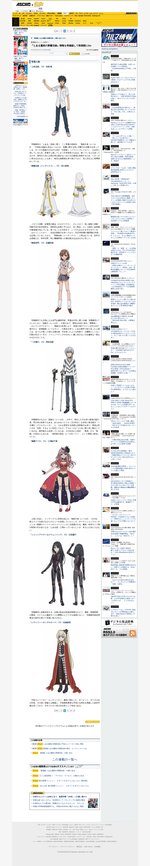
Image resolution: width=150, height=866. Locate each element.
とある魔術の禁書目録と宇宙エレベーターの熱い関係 (63, 744)
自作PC (71, 13)
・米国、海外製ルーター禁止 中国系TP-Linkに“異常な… (20, 111)
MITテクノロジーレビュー (93, 839)
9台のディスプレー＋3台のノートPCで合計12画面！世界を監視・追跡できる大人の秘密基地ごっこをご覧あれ (123, 158)
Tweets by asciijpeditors (110, 49)
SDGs (76, 15)
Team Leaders (71, 836)
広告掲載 (97, 846)
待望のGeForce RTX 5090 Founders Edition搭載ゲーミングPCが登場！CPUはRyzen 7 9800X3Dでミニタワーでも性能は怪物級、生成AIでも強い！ (123, 369)
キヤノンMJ (29, 25)
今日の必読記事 (54, 839)
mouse (29, 18)
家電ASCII (32, 15)
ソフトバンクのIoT (98, 23)
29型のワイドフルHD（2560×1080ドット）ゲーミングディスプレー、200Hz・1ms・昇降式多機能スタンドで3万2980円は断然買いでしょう (123, 267)
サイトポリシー (54, 846)
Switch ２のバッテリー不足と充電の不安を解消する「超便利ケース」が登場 (123, 502)
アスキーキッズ (17, 15)
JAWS (22, 23)
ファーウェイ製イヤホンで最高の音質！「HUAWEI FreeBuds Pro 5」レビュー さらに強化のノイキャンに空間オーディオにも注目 (123, 234)
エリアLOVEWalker (47, 841)
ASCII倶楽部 (131, 13)
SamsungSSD (49, 21)
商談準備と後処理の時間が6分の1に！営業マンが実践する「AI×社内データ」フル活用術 (123, 567)
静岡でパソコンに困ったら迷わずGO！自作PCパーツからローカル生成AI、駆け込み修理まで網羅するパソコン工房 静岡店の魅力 (123, 302)
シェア (52, 53)
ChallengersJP (96, 15)
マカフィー (23, 25)
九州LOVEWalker (90, 841)
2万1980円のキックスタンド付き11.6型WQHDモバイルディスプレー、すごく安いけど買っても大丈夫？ (123, 334)
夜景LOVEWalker (80, 841)
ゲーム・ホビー (39, 4)
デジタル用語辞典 (72, 839)
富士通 (22, 18)
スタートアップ (93, 13)
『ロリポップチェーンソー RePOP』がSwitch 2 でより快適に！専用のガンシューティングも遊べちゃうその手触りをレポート (123, 518)
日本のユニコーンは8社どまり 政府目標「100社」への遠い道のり (60, 797)
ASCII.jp (23, 4)
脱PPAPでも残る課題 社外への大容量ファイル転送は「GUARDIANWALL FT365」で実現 (123, 67)
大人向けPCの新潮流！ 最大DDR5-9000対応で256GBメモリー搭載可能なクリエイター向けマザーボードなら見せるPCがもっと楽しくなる (123, 455)
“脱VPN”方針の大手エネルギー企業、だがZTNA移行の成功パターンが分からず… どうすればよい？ (123, 599)
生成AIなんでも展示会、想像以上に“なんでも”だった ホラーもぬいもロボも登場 (65, 803)
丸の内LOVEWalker (101, 841)
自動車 (59, 13)
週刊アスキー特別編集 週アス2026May (20, 58)
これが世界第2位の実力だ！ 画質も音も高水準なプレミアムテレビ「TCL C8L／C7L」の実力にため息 (123, 111)
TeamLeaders (59, 15)
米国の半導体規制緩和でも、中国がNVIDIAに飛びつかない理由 (58, 806)
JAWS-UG (55, 829)
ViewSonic (78, 21)
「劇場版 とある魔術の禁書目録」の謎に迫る (47, 38)
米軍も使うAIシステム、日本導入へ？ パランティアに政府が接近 (59, 800)
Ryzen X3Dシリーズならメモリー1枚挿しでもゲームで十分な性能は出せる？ (123, 80)
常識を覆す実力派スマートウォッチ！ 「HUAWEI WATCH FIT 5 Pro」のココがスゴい (123, 350)
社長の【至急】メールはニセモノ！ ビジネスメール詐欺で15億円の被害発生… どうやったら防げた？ (123, 388)
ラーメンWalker (37, 841)
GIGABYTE (43, 21)
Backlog (71, 23)
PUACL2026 (87, 15)
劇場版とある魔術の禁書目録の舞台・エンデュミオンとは (65, 748)
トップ (15, 13)
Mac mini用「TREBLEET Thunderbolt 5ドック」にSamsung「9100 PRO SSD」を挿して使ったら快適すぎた (123, 182)
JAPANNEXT (36, 25)
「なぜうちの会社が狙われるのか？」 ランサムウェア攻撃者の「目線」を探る (123, 582)
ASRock (57, 21)
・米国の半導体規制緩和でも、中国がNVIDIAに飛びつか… (20, 105)
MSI (57, 18)
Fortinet (78, 23)
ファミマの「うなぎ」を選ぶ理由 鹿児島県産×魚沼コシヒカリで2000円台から (124, 170)
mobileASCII (81, 839)
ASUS (64, 18)
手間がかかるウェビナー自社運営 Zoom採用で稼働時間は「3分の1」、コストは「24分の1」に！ (124, 534)
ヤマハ (85, 23)
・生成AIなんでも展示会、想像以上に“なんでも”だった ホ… (20, 99)
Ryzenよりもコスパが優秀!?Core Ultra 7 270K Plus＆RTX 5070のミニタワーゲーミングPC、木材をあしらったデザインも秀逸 (123, 126)
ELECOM (22, 21)
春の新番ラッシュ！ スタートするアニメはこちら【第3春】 (63, 781)
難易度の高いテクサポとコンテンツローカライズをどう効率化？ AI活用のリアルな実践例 (123, 219)
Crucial (64, 21)
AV (77, 13)
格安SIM (25, 15)
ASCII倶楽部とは (22, 116)
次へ (71, 31)
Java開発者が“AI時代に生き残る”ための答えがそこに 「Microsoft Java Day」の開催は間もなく (123, 319)
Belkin (84, 21)
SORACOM (68, 834)
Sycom (43, 18)
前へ (57, 31)
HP (71, 18)
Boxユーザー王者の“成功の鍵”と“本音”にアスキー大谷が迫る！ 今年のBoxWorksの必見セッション (123, 551)
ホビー (65, 13)
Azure (43, 23)
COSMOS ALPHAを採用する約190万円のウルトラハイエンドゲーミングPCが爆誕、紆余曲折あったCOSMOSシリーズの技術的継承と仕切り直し (123, 284)
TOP (39, 824)
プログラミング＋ (81, 836)
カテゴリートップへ (92, 722)
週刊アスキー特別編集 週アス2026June (20, 33)
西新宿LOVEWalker (69, 841)
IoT (23, 13)
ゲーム (101, 13)
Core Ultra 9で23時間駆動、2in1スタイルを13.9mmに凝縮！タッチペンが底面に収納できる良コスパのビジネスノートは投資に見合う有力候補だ (123, 200)
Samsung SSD (50, 834)
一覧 (66, 53)
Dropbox (57, 23)
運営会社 (79, 846)
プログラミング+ (68, 15)
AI (19, 13)
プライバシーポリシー (67, 846)
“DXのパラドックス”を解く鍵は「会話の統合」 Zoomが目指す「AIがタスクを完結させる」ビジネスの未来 (123, 424)
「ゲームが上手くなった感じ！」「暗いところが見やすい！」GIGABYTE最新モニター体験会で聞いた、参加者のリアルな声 (123, 139)
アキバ (81, 13)
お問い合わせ (88, 846)
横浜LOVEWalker (58, 841)
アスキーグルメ (41, 15)
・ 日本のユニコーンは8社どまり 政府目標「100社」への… (20, 87)
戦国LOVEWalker (112, 841)
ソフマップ (43, 25)
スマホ (86, 13)
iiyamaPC (36, 18)
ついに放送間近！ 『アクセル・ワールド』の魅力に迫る (61, 776)
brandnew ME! (50, 25)
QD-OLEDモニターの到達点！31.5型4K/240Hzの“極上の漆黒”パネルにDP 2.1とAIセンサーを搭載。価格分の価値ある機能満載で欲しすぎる (123, 485)
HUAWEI (71, 21)
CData (64, 23)
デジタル (42, 13)
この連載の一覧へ (64, 759)
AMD (29, 21)
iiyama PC (72, 827)
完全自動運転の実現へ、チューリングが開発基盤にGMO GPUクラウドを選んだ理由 (123, 468)
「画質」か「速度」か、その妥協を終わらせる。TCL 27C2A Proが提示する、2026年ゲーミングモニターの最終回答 (123, 251)
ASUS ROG (36, 21)
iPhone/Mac (51, 13)
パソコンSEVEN (50, 18)
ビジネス (29, 13)
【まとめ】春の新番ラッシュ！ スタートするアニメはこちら (64, 786)
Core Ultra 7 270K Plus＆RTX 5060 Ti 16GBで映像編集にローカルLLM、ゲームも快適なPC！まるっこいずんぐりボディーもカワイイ (123, 405)
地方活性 (80, 15)
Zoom (91, 23)
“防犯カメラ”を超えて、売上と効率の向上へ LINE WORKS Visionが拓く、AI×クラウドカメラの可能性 (123, 97)
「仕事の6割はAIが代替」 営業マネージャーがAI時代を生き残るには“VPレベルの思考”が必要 (123, 442)
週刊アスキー (49, 15)
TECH (36, 13)
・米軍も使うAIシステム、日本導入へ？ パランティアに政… (20, 93)
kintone (36, 23)
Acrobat (29, 23)
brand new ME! (87, 832)
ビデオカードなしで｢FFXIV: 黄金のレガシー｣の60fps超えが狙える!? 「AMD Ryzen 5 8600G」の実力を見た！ (123, 613)
